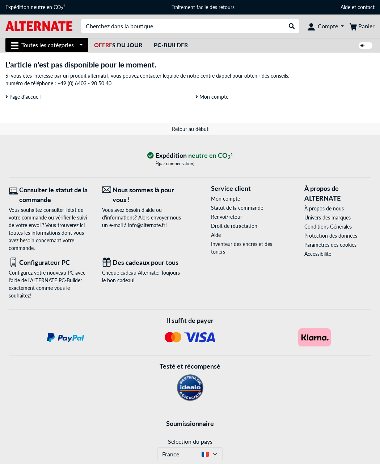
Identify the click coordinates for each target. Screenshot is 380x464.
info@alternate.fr (146, 225)
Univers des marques (327, 217)
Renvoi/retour (226, 217)
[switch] (365, 45)
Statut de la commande (237, 208)
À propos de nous (324, 208)
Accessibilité (317, 254)
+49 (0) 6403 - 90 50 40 (84, 83)
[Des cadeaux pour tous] (143, 262)
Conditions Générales (328, 226)
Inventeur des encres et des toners (241, 248)
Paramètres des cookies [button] (330, 245)
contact (366, 7)
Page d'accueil (23, 97)
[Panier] (362, 26)
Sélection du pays (190, 441)
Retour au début (190, 129)
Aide (345, 7)
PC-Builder (171, 44)
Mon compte (211, 97)
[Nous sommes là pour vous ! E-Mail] (143, 195)
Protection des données (330, 236)
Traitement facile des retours (203, 7)
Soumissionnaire (190, 423)
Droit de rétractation (234, 226)
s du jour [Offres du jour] (118, 44)
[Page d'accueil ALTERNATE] (38, 26)
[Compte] (326, 26)
